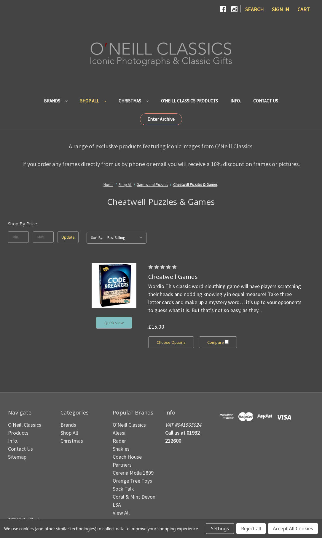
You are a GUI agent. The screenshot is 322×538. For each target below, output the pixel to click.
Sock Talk (123, 488)
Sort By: (97, 237)
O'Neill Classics (129, 424)
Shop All (93, 101)
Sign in (280, 9)
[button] (161, 119)
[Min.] (18, 237)
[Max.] (43, 237)
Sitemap (17, 456)
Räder (119, 440)
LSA (117, 504)
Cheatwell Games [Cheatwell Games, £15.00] (173, 277)
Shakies (121, 448)
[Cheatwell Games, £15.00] (114, 285)
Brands (56, 101)
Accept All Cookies (293, 528)
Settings (220, 528)
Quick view (114, 322)
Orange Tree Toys (132, 480)
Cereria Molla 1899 (133, 472)
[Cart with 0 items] (303, 9)
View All (121, 512)
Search (254, 9)
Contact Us (265, 101)
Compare (218, 342)
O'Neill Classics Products (189, 101)
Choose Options (171, 342)
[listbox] (126, 237)
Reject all (251, 528)
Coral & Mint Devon (134, 496)
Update (68, 237)
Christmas (134, 101)
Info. (235, 101)
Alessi (119, 432)
